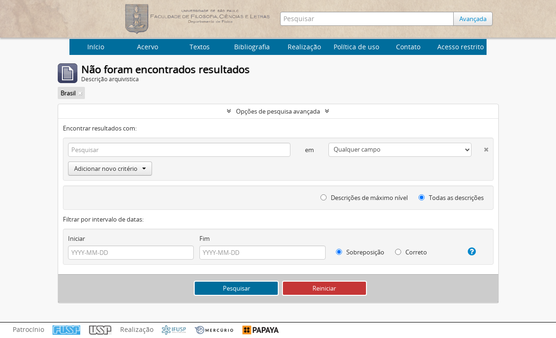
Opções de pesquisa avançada (278, 111)
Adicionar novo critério (110, 168)
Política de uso (356, 46)
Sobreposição (360, 252)
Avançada (473, 19)
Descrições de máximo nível (364, 197)
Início (95, 46)
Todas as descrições (451, 197)
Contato (408, 46)
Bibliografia (252, 46)
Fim (204, 238)
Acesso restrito (460, 46)
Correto (411, 252)
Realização (304, 46)
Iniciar (76, 238)
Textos (200, 46)
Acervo (147, 46)
